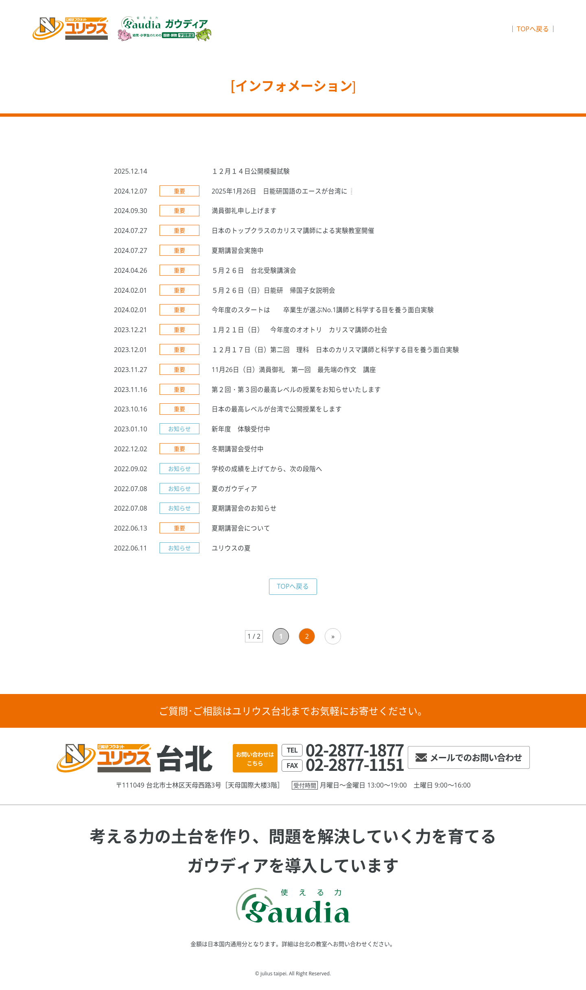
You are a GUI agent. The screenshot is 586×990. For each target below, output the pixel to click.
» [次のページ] (333, 639)
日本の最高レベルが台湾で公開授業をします (277, 412)
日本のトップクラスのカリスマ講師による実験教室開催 (293, 233)
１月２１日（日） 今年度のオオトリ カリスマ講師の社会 (299, 333)
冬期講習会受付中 (238, 452)
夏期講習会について (241, 531)
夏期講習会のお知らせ (244, 511)
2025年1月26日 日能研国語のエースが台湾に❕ (284, 193)
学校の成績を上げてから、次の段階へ (267, 472)
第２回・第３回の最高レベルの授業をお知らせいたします (296, 392)
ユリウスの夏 (231, 551)
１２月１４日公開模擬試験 (251, 174)
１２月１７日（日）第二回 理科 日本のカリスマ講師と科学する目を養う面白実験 (335, 352)
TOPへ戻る (533, 30)
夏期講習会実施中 (238, 253)
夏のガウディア (234, 491)
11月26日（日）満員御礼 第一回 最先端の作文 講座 (294, 372)
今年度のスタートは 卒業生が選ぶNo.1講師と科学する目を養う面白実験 (323, 313)
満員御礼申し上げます (244, 213)
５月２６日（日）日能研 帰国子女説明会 (273, 293)
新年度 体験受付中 (241, 432)
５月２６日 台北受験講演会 (254, 273)
